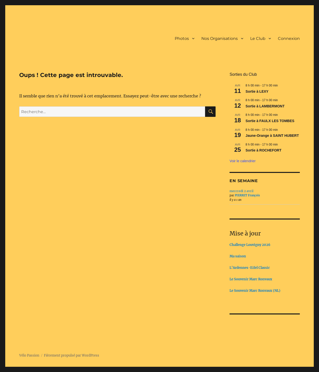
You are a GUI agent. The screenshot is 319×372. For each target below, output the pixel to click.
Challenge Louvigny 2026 (250, 245)
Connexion (289, 38)
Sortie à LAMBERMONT (264, 106)
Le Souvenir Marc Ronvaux (251, 279)
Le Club (257, 38)
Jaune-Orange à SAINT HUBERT (272, 136)
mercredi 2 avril (241, 191)
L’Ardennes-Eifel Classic (250, 268)
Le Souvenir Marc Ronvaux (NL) (255, 291)
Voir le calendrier (242, 161)
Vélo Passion (29, 355)
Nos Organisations (219, 38)
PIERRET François (247, 195)
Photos (182, 38)
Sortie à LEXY (256, 91)
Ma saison (238, 256)
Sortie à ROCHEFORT (263, 150)
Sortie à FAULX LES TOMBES (269, 121)
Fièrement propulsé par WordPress (71, 355)
